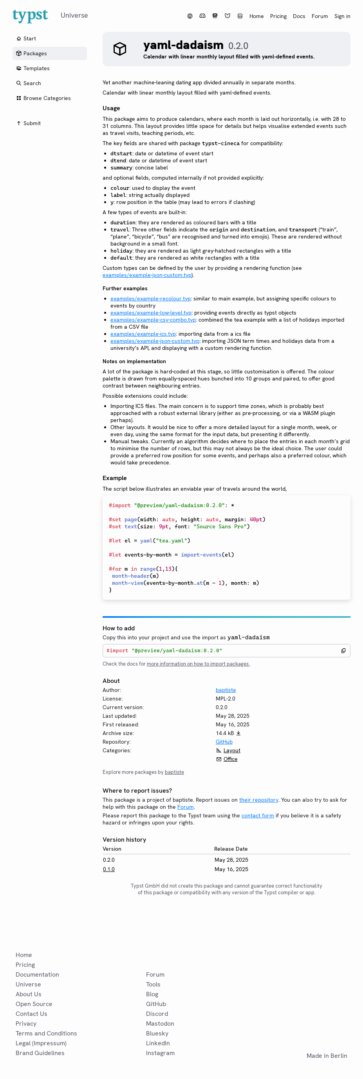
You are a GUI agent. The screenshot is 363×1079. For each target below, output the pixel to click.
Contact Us (31, 1014)
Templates (33, 68)
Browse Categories (43, 98)
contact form (258, 815)
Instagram (160, 1053)
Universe (28, 984)
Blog (152, 994)
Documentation (37, 974)
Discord (157, 1014)
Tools (153, 984)
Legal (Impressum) (41, 1043)
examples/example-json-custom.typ (147, 274)
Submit (28, 123)
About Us (29, 994)
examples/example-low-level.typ (150, 312)
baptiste (226, 689)
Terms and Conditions (46, 1033)
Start (26, 38)
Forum (320, 16)
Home (256, 16)
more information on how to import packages (198, 664)
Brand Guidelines (40, 1053)
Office (231, 758)
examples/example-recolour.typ (150, 298)
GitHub (224, 741)
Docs (299, 16)
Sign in (342, 16)
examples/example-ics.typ (143, 333)
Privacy (26, 1023)
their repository (258, 799)
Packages (31, 53)
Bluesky (157, 1033)
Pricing (278, 16)
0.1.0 (109, 869)
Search (28, 83)
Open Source (34, 1004)
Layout (232, 750)
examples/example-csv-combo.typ (153, 319)
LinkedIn (158, 1043)
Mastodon (160, 1023)
